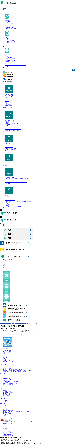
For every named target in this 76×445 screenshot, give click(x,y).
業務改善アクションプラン (10, 179)
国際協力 (6, 102)
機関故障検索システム (9, 147)
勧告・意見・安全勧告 (9, 26)
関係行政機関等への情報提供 (10, 28)
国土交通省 (5, 268)
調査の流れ (7, 101)
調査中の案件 (7, 21)
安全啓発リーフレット (9, 125)
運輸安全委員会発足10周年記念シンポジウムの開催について (16, 182)
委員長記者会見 (5, 400)
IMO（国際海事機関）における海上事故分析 (13, 129)
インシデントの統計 (8, 57)
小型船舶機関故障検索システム (10, 149)
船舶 (3, 67)
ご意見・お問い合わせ (7, 434)
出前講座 (6, 195)
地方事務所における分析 (9, 61)
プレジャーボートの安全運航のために (12, 126)
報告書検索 (7, 20)
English (4, 267)
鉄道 (3, 46)
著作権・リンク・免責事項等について (10, 432)
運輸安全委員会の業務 (9, 95)
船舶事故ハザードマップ (9, 144)
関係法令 (6, 103)
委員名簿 (6, 98)
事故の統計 (7, 22)
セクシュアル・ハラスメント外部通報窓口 (13, 206)
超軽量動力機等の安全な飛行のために (12, 130)
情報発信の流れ (8, 143)
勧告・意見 (7, 42)
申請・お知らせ (5, 207)
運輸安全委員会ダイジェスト (10, 27)
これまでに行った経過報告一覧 (10, 41)
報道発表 (6, 164)
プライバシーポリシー (7, 431)
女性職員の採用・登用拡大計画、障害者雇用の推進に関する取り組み (18, 201)
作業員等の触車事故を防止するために (12, 123)
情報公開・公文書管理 (9, 203)
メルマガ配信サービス (9, 196)
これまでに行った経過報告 (10, 58)
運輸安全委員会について (7, 107)
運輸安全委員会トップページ (5, 323)
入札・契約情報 (8, 197)
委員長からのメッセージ (9, 94)
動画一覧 (6, 66)
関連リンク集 (5, 433)
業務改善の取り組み (6, 183)
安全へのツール (5, 131)
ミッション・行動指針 (9, 96)
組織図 (6, 97)
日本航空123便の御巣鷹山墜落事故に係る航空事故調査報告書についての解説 (19, 178)
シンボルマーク (5, 356)
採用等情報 (5, 409)
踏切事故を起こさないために (10, 122)
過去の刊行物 (5, 382)
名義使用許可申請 (8, 202)
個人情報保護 (7, 204)
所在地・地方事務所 (8, 104)
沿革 (5, 106)
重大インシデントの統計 (9, 23)
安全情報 (4, 150)
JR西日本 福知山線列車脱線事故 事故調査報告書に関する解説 (14, 371)
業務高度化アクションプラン (10, 177)
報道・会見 (5, 165)
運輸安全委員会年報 (8, 124)
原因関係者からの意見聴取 (10, 200)
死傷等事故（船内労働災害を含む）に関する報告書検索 (15, 65)
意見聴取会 (7, 205)
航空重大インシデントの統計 (20, 323)
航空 (3, 29)
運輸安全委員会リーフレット (10, 105)
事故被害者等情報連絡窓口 (8, 435)
